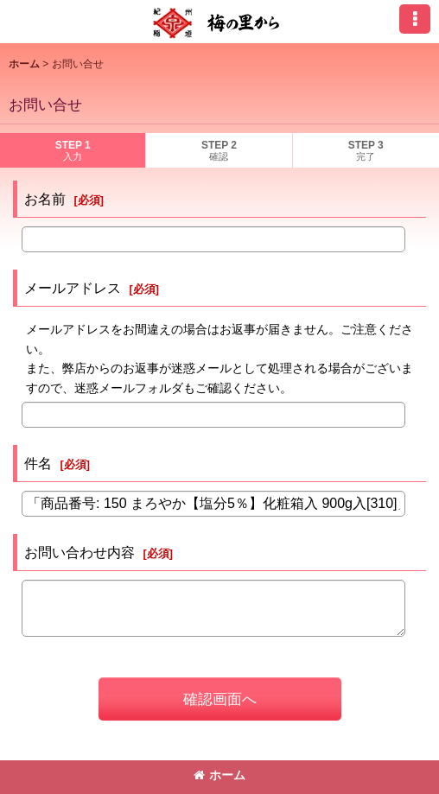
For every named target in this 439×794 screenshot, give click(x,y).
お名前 (45, 198)
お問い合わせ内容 (79, 552)
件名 (38, 463)
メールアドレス (72, 287)
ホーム (219, 775)
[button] (414, 19)
